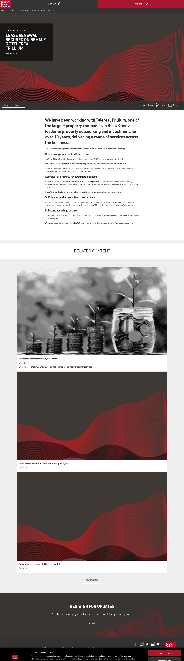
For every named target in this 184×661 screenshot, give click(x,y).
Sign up (92, 623)
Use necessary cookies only (164, 654)
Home (3, 10)
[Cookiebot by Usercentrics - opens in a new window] (15, 656)
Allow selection (164, 647)
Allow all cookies (164, 640)
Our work (11, 10)
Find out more (13, 54)
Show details (123, 656)
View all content (92, 580)
